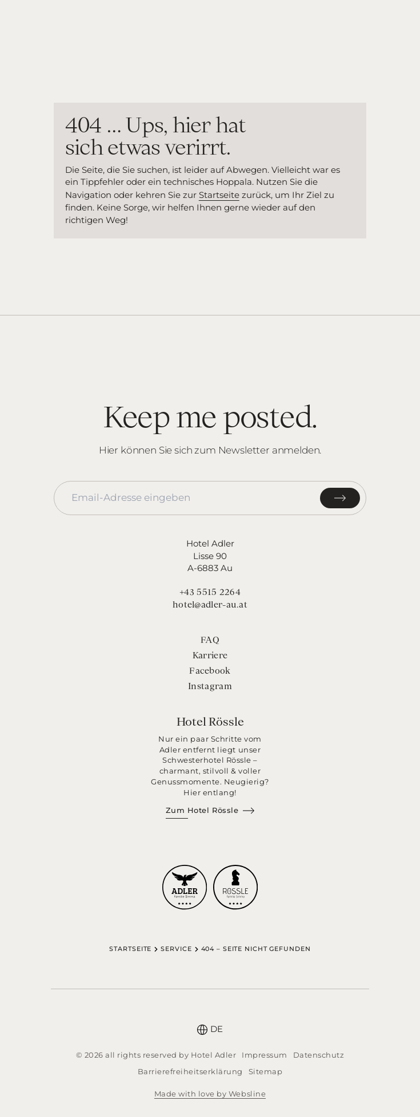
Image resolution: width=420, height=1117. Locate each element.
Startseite (219, 195)
